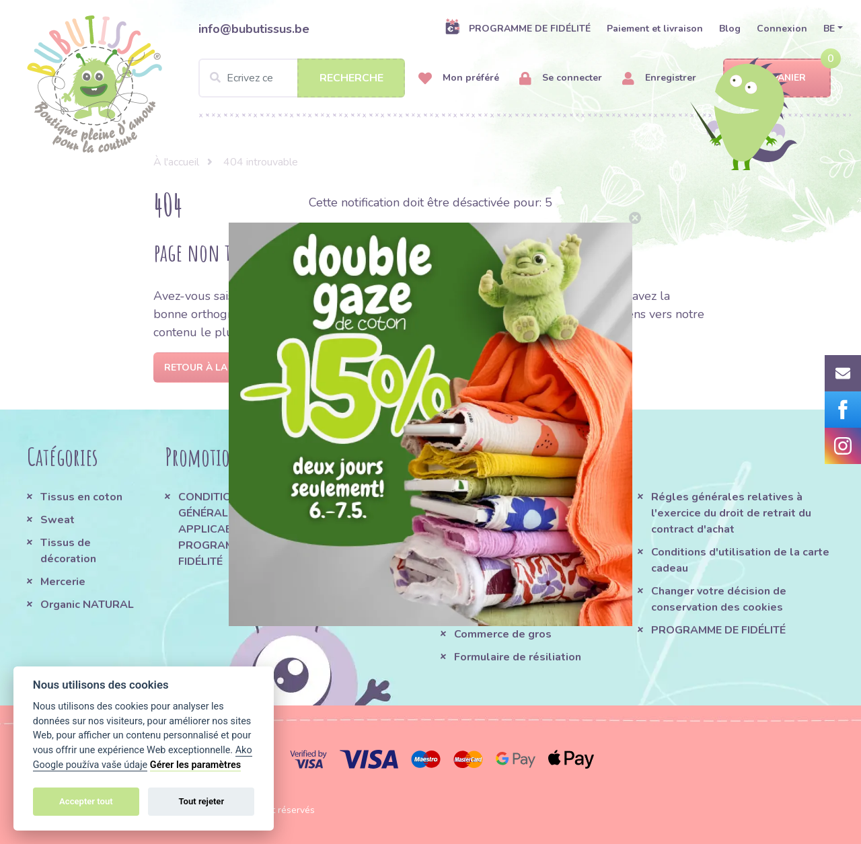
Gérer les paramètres (195, 765)
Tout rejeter (201, 801)
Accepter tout (86, 801)
